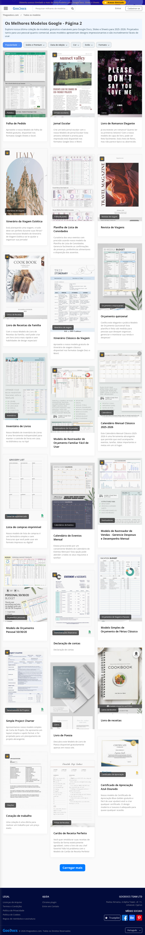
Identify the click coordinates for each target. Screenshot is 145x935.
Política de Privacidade (13, 910)
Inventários (11, 415)
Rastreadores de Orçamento (66, 428)
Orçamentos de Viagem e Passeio (115, 617)
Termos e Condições (12, 906)
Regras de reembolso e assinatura (19, 918)
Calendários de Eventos (64, 525)
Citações (10, 805)
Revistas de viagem (109, 216)
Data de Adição (57, 44)
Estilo (87, 44)
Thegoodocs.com (11, 15)
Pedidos (10, 113)
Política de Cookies (11, 914)
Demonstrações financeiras (65, 633)
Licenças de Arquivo (12, 902)
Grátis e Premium (34, 44)
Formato (103, 44)
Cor (74, 44)
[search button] (72, 8)
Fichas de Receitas (61, 822)
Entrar (118, 8)
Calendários (107, 412)
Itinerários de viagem (15, 211)
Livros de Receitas (14, 314)
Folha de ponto (60, 216)
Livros (104, 113)
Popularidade (11, 44)
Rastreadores (107, 520)
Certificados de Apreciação (113, 774)
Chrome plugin (49, 902)
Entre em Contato (50, 906)
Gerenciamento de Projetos (18, 710)
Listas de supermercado (17, 516)
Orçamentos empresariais (112, 305)
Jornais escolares (61, 113)
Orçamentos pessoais (16, 617)
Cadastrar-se (134, 8)
